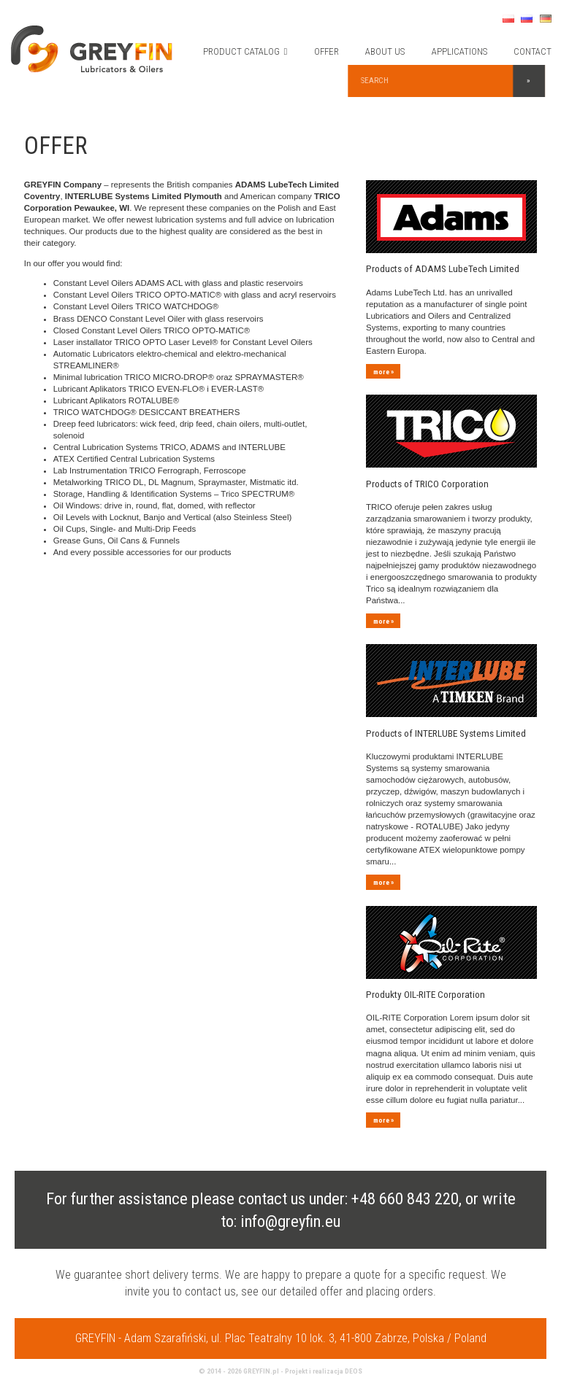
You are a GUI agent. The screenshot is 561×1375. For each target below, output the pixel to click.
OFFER (330, 51)
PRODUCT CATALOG (248, 51)
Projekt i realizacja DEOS (323, 1326)
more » (383, 366)
